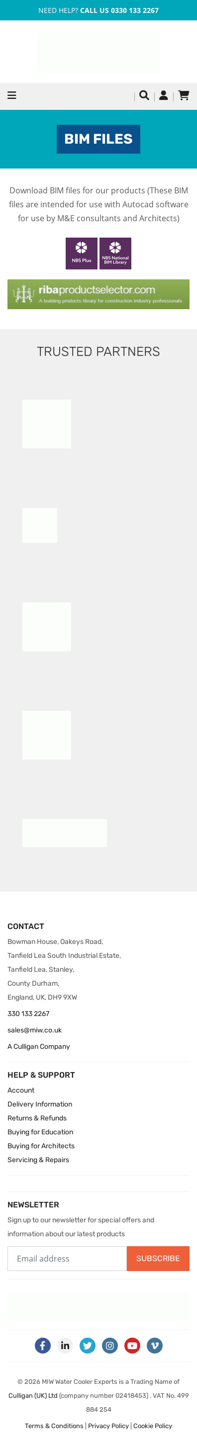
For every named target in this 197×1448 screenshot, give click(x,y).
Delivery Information (39, 1104)
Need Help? (98, 10)
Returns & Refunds (37, 1118)
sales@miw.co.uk (34, 1030)
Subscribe (158, 1258)
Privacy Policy (108, 1426)
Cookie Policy (152, 1426)
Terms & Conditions (54, 1426)
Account (20, 1090)
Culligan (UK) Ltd (33, 1395)
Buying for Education (40, 1132)
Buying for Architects (41, 1146)
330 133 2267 (28, 1014)
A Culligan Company (38, 1046)
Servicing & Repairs (38, 1160)
